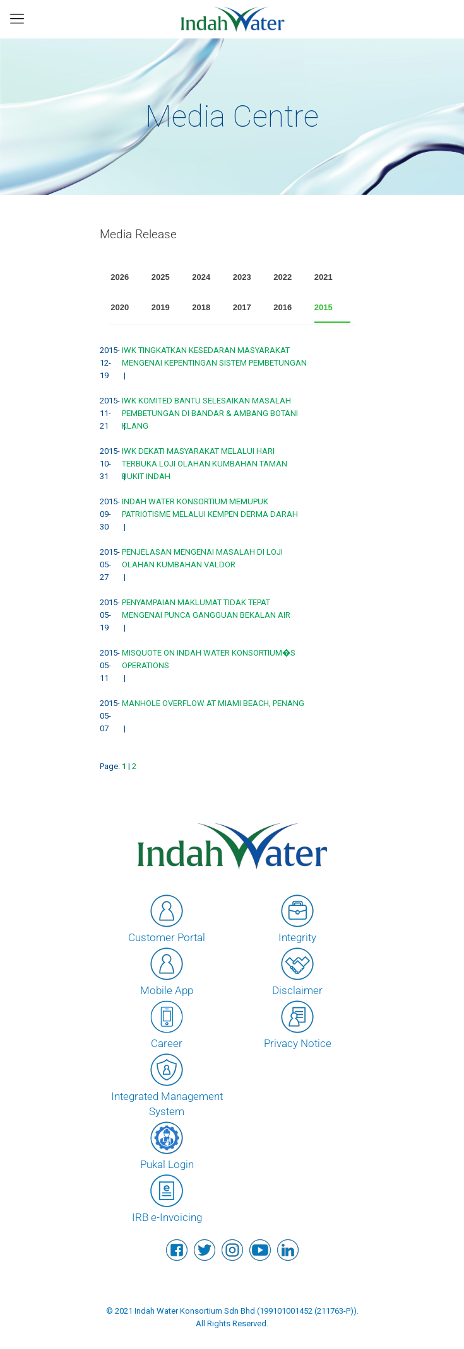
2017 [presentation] (242, 307)
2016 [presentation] (282, 307)
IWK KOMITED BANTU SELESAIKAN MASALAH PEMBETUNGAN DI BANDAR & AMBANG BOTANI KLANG (210, 413)
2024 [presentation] (201, 277)
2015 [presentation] (323, 307)
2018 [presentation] (201, 307)
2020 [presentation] (119, 307)
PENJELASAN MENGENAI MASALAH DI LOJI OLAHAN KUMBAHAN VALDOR (202, 558)
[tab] (128, 277)
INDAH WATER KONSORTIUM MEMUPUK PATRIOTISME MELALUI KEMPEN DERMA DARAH (210, 508)
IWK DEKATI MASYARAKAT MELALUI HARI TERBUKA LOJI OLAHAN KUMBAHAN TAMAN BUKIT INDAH (204, 463)
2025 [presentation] (161, 277)
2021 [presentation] (323, 277)
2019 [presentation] (161, 307)
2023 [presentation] (242, 277)
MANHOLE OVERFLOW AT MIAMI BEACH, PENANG (213, 703)
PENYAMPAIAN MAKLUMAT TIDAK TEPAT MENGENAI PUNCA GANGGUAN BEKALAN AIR (206, 609)
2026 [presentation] (119, 277)
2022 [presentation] (282, 277)
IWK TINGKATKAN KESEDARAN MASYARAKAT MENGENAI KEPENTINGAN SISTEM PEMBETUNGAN (214, 356)
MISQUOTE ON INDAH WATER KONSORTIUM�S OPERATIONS (208, 659)
